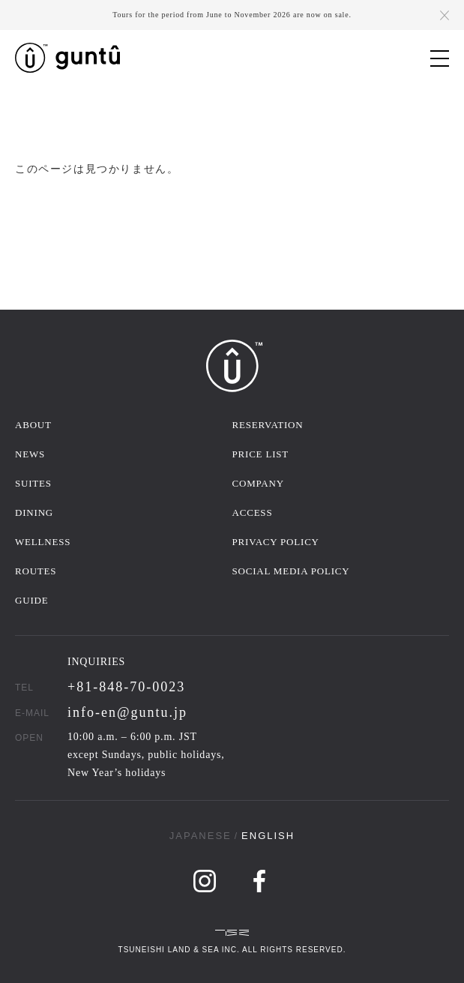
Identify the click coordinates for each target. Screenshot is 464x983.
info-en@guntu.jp (127, 712)
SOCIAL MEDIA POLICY (291, 571)
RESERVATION (268, 424)
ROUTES (35, 571)
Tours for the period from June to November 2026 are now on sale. (232, 14)
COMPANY (258, 483)
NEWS (30, 454)
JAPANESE (200, 835)
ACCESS (252, 512)
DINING (34, 512)
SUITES (33, 483)
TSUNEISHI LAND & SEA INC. (179, 950)
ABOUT (33, 424)
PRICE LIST (260, 454)
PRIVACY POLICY (275, 541)
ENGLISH (268, 835)
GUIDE (31, 600)
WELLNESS (42, 541)
